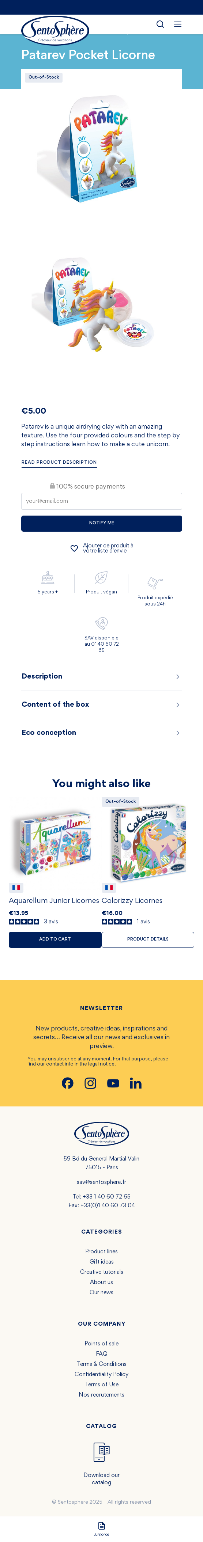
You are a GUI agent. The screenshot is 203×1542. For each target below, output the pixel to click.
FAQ (102, 1354)
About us (101, 1282)
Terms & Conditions (102, 1364)
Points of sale (101, 1344)
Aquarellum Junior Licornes (54, 901)
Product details (148, 940)
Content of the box (102, 705)
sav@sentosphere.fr (101, 1182)
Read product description (59, 463)
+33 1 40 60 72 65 (107, 1197)
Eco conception (102, 733)
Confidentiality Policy (101, 1374)
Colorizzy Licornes (132, 901)
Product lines (101, 1251)
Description (102, 677)
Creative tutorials (101, 1272)
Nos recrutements (101, 1395)
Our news (101, 1292)
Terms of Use (102, 1384)
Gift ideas (102, 1262)
